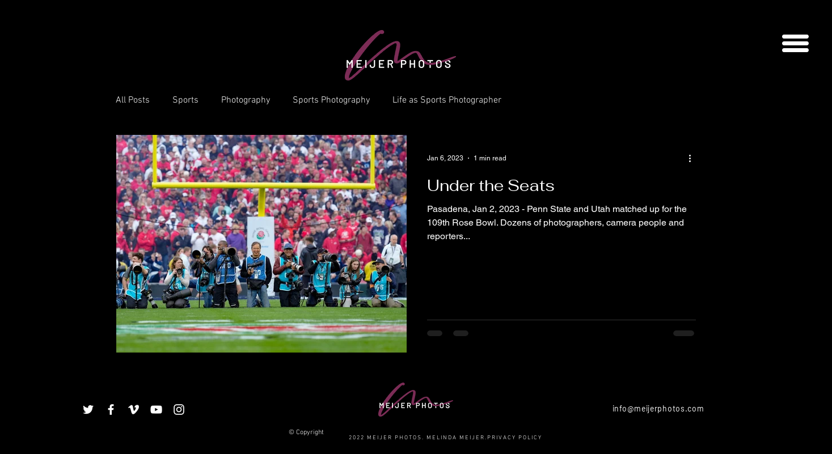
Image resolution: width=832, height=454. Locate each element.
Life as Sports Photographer (446, 100)
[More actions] (694, 158)
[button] (795, 43)
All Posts (133, 100)
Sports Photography (331, 100)
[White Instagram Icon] (179, 409)
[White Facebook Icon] (111, 409)
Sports (185, 100)
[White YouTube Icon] (156, 409)
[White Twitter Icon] (88, 409)
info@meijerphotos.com (658, 408)
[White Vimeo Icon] (133, 409)
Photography (245, 100)
